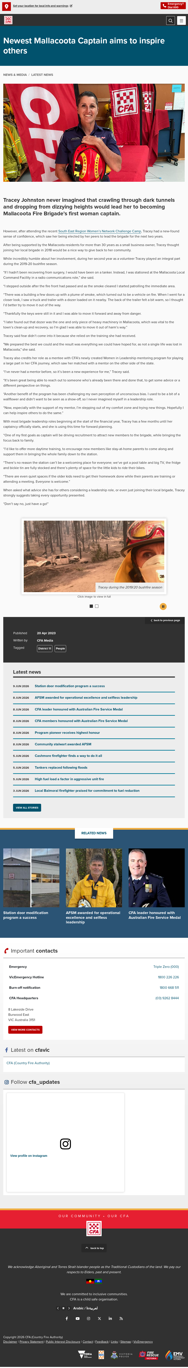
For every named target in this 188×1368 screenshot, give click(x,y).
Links (114, 1343)
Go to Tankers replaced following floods (94, 770)
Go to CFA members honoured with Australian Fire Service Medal (94, 724)
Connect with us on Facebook (67, 1319)
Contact (88, 1343)
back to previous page (164, 621)
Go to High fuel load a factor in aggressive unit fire (94, 782)
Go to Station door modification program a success (94, 689)
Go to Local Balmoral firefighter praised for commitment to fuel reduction (94, 793)
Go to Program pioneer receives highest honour (94, 735)
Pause (163, 607)
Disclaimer (10, 1343)
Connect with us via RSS (121, 1319)
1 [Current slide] (91, 607)
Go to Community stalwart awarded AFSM (94, 747)
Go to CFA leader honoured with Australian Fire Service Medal (94, 712)
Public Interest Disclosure (63, 1343)
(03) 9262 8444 (167, 999)
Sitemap (125, 1343)
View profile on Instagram (28, 1157)
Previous (58, 1309)
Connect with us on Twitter (99, 1319)
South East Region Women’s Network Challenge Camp (99, 232)
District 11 (44, 649)
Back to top (97, 1249)
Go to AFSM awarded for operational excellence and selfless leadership (94, 700)
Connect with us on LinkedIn (110, 1319)
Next (69, 1309)
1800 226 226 (168, 978)
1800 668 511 (169, 988)
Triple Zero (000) (166, 967)
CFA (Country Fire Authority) (28, 1064)
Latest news (27, 673)
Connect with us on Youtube (77, 1319)
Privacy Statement (32, 1343)
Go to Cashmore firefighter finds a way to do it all (94, 759)
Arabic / (85, 1309)
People (60, 649)
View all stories (27, 808)
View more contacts (25, 1030)
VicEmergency (143, 1343)
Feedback (102, 1343)
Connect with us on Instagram (88, 1319)
